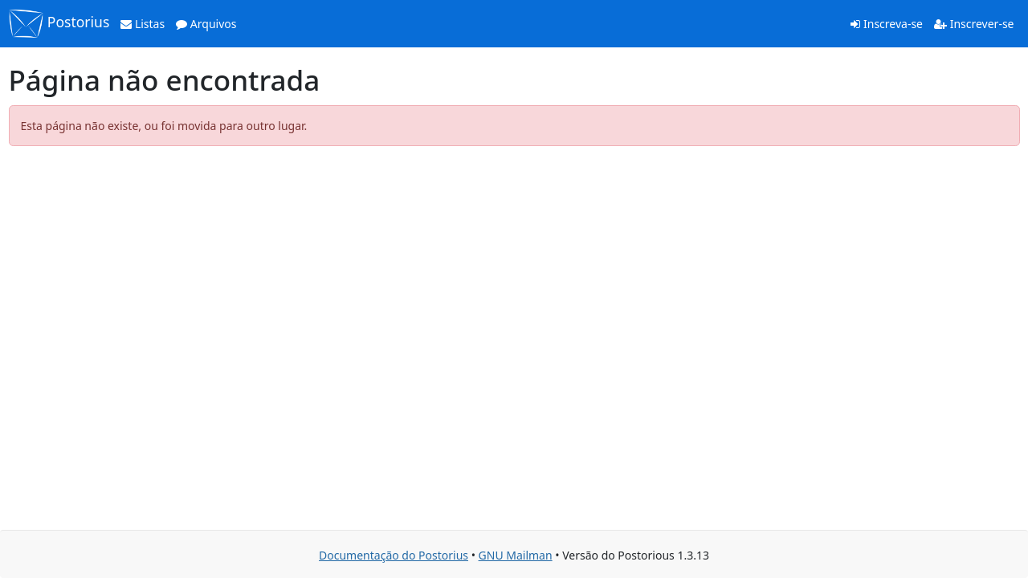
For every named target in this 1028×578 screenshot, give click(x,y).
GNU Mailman (516, 555)
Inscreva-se (887, 23)
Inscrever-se (974, 23)
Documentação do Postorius (393, 555)
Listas (142, 23)
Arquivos (206, 23)
